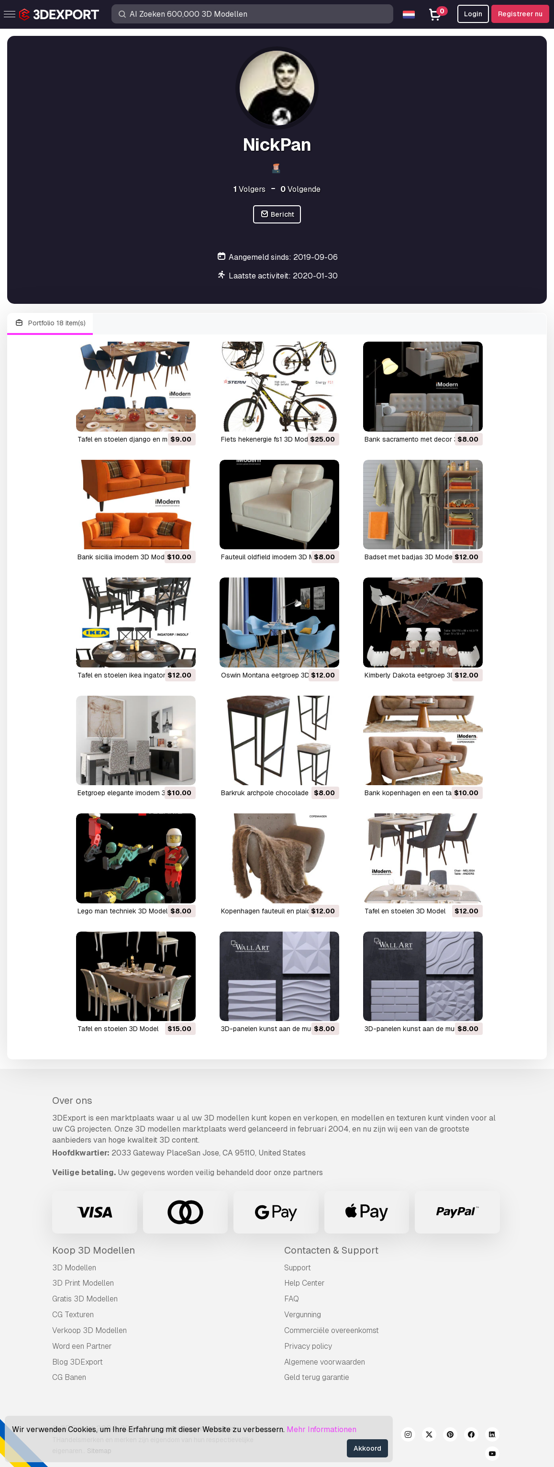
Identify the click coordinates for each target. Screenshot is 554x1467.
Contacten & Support (331, 1250)
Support (297, 1268)
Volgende (300, 189)
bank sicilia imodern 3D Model (124, 557)
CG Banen (69, 1377)
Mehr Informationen (321, 1429)
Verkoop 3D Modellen (89, 1330)
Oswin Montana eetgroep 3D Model (275, 675)
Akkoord (367, 1448)
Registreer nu (520, 14)
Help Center (304, 1283)
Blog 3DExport (77, 1362)
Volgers (249, 189)
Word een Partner (82, 1346)
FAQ (291, 1299)
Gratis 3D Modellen (85, 1299)
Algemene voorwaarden (324, 1362)
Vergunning (302, 1315)
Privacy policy (308, 1346)
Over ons (72, 1100)
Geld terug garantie (316, 1377)
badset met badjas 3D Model (409, 557)
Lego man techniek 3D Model (122, 911)
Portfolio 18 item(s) (50, 323)
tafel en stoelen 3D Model (405, 911)
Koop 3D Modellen (93, 1250)
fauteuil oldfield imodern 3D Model (274, 557)
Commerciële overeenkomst (331, 1330)
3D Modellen (74, 1268)
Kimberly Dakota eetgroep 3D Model (420, 675)
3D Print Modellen (83, 1283)
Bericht (277, 214)
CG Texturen (73, 1315)
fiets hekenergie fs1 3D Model (267, 439)
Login (473, 14)
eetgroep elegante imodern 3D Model (134, 793)
